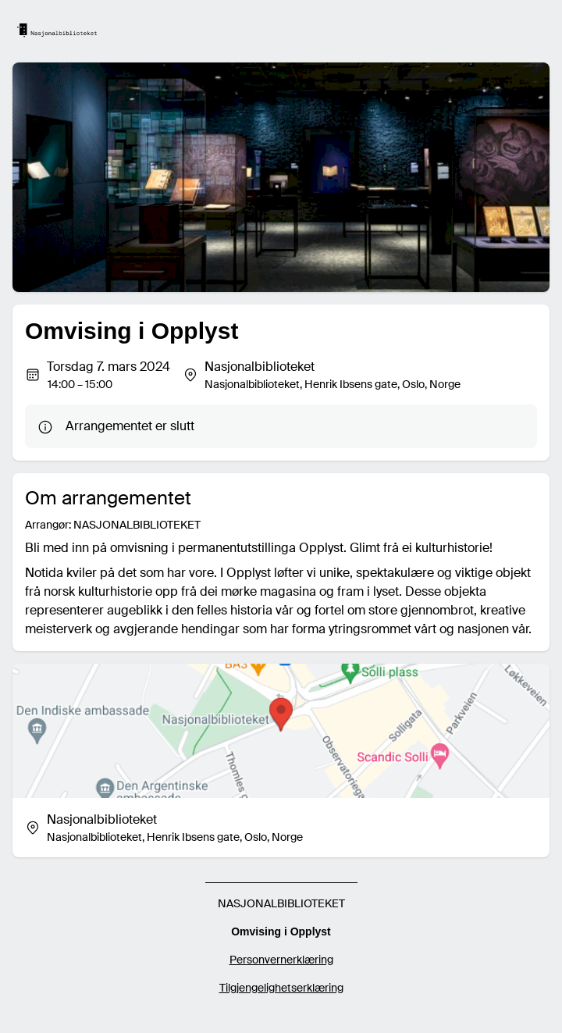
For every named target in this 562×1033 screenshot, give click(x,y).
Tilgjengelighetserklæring (281, 988)
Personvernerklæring (281, 960)
